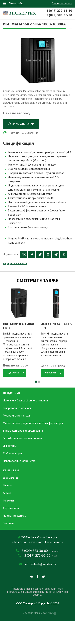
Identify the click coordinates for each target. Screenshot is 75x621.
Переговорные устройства (19, 461)
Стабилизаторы (12, 453)
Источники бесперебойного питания (25, 400)
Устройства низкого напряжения (22, 438)
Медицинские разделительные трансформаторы (33, 423)
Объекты (8, 500)
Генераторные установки (18, 408)
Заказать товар (21, 124)
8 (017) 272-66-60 (59, 11)
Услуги (7, 493)
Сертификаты (11, 508)
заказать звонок (62, 3)
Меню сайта (13, 4)
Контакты (8, 523)
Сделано (37, 613)
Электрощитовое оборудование (23, 430)
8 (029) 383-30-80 (59, 15)
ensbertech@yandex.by (40, 564)
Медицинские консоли (17, 415)
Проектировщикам (14, 515)
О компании (10, 478)
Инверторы (10, 446)
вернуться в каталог (15, 263)
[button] (36, 382)
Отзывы (7, 485)
